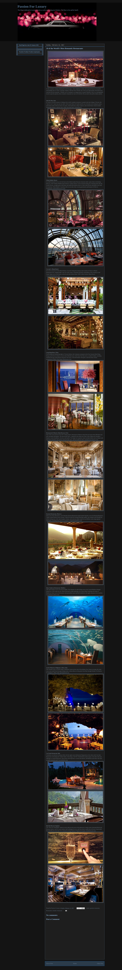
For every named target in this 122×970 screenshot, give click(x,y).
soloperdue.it (78, 107)
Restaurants (49, 910)
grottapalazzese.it (64, 672)
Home (75, 963)
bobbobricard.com (91, 831)
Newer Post (49, 963)
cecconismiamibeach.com (53, 275)
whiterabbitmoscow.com (59, 188)
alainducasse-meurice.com (91, 439)
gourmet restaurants (95, 908)
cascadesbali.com (63, 760)
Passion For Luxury (32, 6)
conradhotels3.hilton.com (53, 594)
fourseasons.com (67, 359)
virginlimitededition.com (76, 520)
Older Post (100, 963)
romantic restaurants (57, 910)
